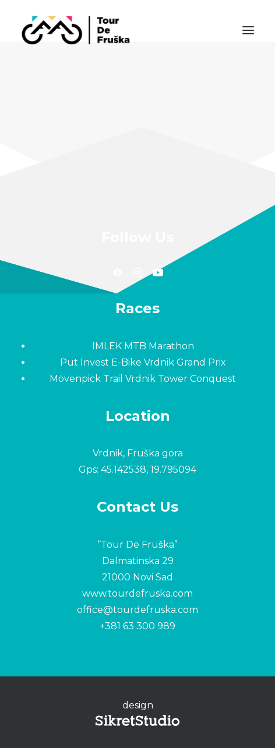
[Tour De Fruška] (75, 30)
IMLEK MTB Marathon (143, 346)
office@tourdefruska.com (137, 609)
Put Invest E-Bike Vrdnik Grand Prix (143, 362)
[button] (248, 30)
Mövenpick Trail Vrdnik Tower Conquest (143, 378)
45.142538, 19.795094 (148, 469)
